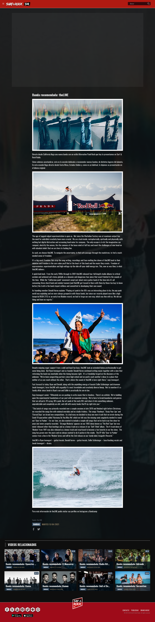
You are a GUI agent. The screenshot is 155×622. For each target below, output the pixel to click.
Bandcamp (93, 511)
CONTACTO (126, 610)
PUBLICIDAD (135, 610)
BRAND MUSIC (145, 610)
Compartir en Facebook (34, 529)
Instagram (83, 511)
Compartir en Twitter (39, 529)
